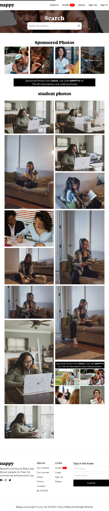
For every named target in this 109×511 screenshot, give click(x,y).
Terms (40, 481)
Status (58, 481)
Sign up (59, 477)
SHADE (52, 507)
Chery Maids (64, 507)
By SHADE (42, 490)
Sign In (104, 5)
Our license (43, 472)
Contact (41, 486)
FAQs (40, 477)
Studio (68, 5)
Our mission (43, 468)
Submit (91, 483)
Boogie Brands (84, 507)
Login (58, 472)
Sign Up (93, 5)
